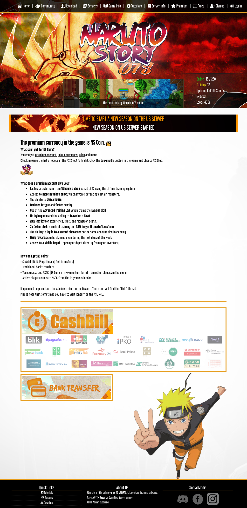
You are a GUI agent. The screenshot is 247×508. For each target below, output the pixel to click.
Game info (112, 6)
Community (45, 6)
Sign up (217, 6)
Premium (179, 6)
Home (24, 6)
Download (69, 6)
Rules (198, 6)
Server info (156, 6)
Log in (236, 6)
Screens (90, 6)
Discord (86, 288)
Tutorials (134, 6)
